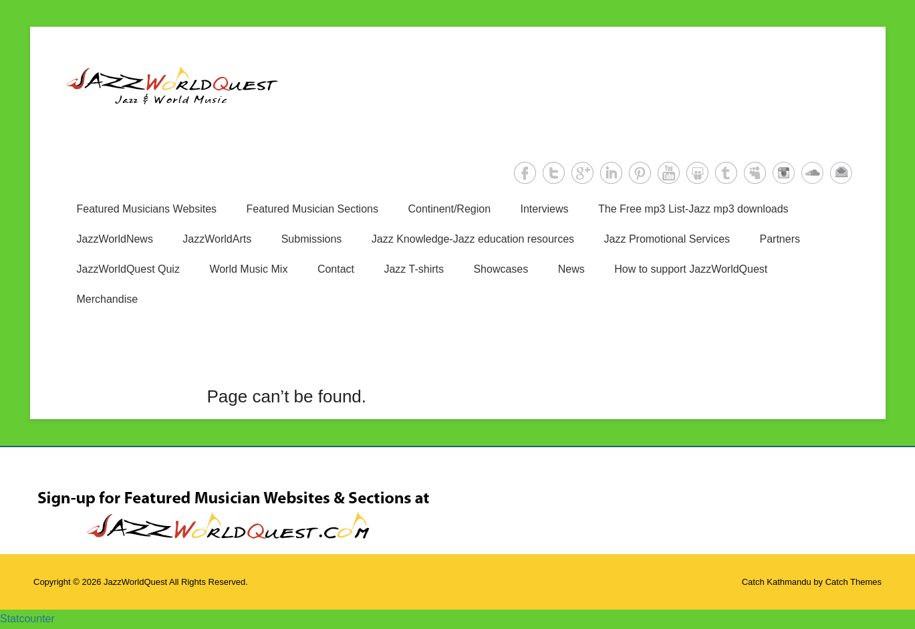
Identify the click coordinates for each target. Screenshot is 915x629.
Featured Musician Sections (312, 209)
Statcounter (27, 618)
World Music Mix (248, 269)
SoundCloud (812, 173)
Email (841, 173)
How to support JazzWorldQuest (690, 269)
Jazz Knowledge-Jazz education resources (473, 239)
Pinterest (640, 173)
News (571, 269)
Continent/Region (449, 209)
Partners (780, 239)
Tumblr (726, 173)
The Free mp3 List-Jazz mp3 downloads (693, 209)
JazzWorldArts (216, 239)
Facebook (525, 173)
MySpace (755, 173)
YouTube (669, 173)
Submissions (311, 239)
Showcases (500, 269)
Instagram (784, 173)
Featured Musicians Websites (147, 209)
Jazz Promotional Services (667, 239)
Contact (335, 269)
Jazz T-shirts (414, 269)
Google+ (582, 173)
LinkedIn (611, 173)
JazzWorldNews (115, 239)
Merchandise (107, 299)
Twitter (554, 173)
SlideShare (697, 173)
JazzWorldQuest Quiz (128, 269)
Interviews (545, 209)
